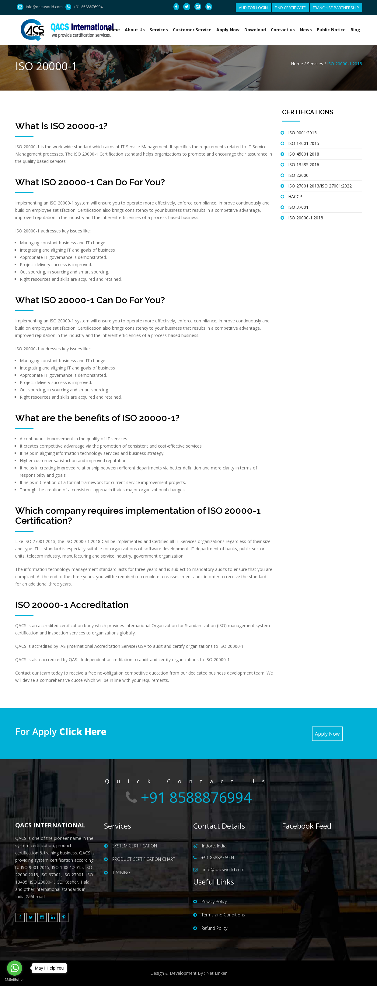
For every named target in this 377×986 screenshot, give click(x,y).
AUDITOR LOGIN (253, 7)
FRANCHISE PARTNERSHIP (336, 7)
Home (113, 30)
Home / (298, 64)
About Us (135, 30)
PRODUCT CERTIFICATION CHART (139, 859)
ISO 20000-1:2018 (305, 218)
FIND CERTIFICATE (290, 7)
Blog (355, 30)
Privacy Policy (210, 901)
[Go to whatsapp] (14, 968)
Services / (317, 64)
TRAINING (117, 872)
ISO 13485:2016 (303, 164)
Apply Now (227, 30)
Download (255, 30)
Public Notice (331, 30)
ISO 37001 (298, 207)
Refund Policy (210, 928)
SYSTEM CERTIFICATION (130, 846)
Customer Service (192, 30)
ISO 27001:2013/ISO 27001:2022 (320, 186)
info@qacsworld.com (44, 6)
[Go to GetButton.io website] (14, 980)
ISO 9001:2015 (302, 133)
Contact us (283, 30)
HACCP (295, 196)
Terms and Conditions (219, 915)
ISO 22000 (298, 175)
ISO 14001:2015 (303, 143)
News (306, 30)
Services (159, 30)
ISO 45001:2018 (303, 154)
